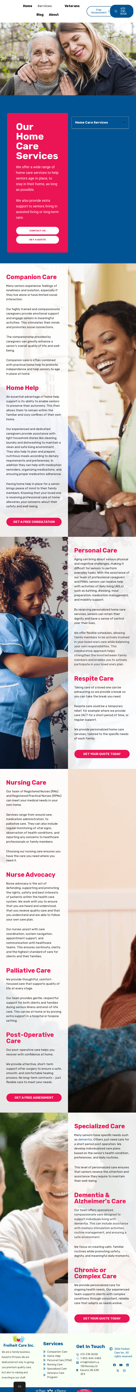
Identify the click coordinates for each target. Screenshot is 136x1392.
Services (48, 6)
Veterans (72, 6)
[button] (124, 122)
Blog (40, 15)
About (57, 15)
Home (27, 6)
